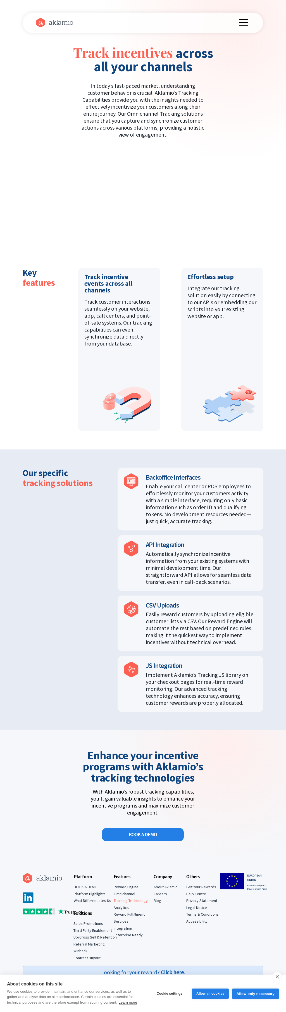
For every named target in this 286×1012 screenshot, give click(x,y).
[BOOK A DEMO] (142, 834)
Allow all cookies (210, 993)
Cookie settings (169, 993)
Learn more (128, 1002)
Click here (172, 972)
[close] (277, 976)
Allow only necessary (256, 993)
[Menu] (243, 22)
